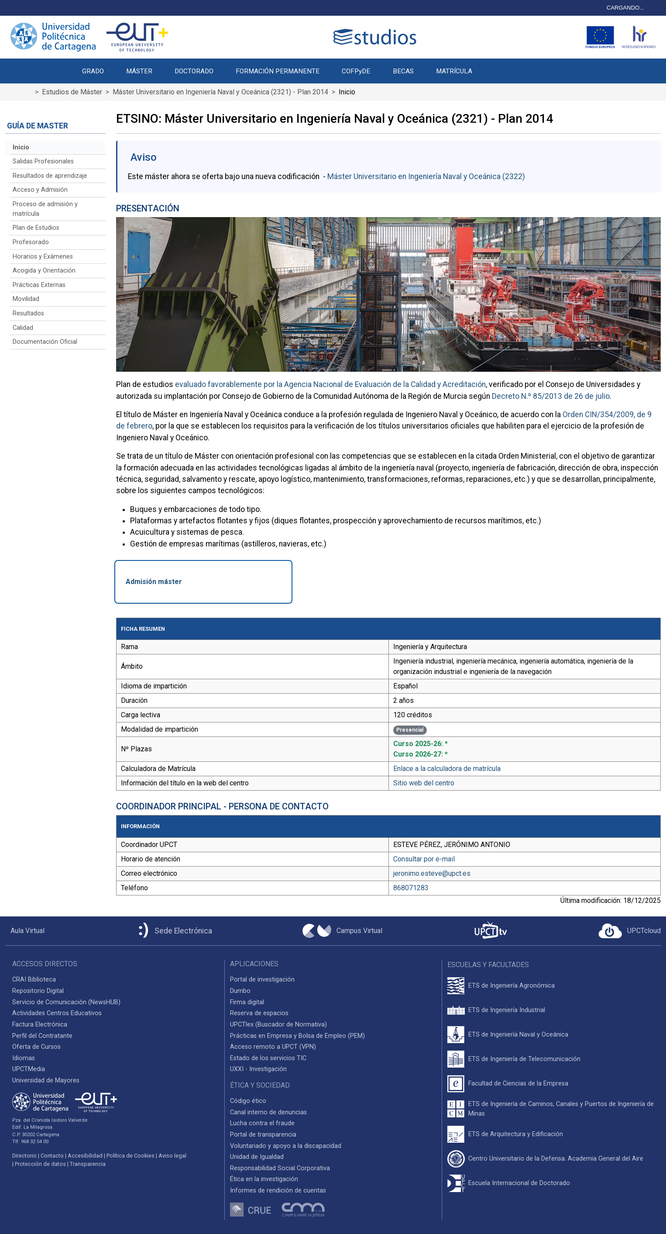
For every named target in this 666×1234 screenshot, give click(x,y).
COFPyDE (356, 71)
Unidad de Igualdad (257, 1157)
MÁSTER (139, 71)
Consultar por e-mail (424, 859)
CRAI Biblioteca (34, 979)
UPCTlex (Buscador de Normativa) (278, 1024)
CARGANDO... (625, 7)
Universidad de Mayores (45, 1080)
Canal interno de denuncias (268, 1112)
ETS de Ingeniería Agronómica (511, 985)
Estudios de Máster (72, 92)
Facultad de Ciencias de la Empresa (518, 1083)
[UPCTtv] (490, 931)
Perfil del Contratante (42, 1036)
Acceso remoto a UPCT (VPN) (273, 1047)
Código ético (248, 1101)
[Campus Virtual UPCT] (342, 931)
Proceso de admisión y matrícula (45, 209)
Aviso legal (172, 1155)
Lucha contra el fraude (262, 1123)
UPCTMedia (28, 1069)
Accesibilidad (85, 1155)
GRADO (93, 71)
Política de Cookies (130, 1155)
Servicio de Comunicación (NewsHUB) (66, 1002)
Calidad (23, 328)
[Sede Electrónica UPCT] (173, 931)
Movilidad (26, 299)
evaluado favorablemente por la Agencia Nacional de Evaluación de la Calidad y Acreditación (330, 384)
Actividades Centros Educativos (57, 1013)
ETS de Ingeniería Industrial (506, 1010)
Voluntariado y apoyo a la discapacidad (285, 1146)
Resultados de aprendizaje (50, 176)
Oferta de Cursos (36, 1047)
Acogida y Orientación (44, 270)
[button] (494, 66)
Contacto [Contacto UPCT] (52, 1155)
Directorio (24, 1155)
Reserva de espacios (259, 1013)
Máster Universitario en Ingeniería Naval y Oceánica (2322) (426, 176)
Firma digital (247, 1002)
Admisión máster (154, 581)
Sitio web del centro (423, 783)
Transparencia (88, 1164)
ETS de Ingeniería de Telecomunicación (524, 1059)
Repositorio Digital (38, 991)
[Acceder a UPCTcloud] (629, 930)
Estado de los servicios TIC (268, 1058)
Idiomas (23, 1058)
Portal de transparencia (263, 1134)
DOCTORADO (194, 71)
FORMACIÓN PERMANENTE (277, 71)
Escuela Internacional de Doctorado (519, 1183)
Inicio (21, 147)
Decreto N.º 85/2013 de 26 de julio (551, 396)
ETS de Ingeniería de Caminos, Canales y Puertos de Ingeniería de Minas (561, 1108)
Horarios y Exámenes (43, 256)
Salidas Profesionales (43, 161)
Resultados (28, 313)
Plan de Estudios (36, 228)
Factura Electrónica (39, 1024)
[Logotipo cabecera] (376, 37)
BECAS (403, 71)
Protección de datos (40, 1164)
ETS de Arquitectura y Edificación (515, 1134)
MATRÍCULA (454, 71)
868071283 (411, 888)
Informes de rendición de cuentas (278, 1190)
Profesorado (31, 242)
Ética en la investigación (264, 1179)
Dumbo (240, 991)
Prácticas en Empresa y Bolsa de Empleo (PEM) (297, 1036)
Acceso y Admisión (40, 190)
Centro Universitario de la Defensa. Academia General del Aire (555, 1158)
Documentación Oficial (45, 342)
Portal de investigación (262, 979)
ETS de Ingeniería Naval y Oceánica (518, 1034)
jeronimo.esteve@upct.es (431, 873)
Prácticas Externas (39, 285)
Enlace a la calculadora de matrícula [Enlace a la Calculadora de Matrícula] (447, 768)
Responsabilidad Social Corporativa (280, 1168)
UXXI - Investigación (258, 1069)
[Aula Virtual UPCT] (25, 931)
